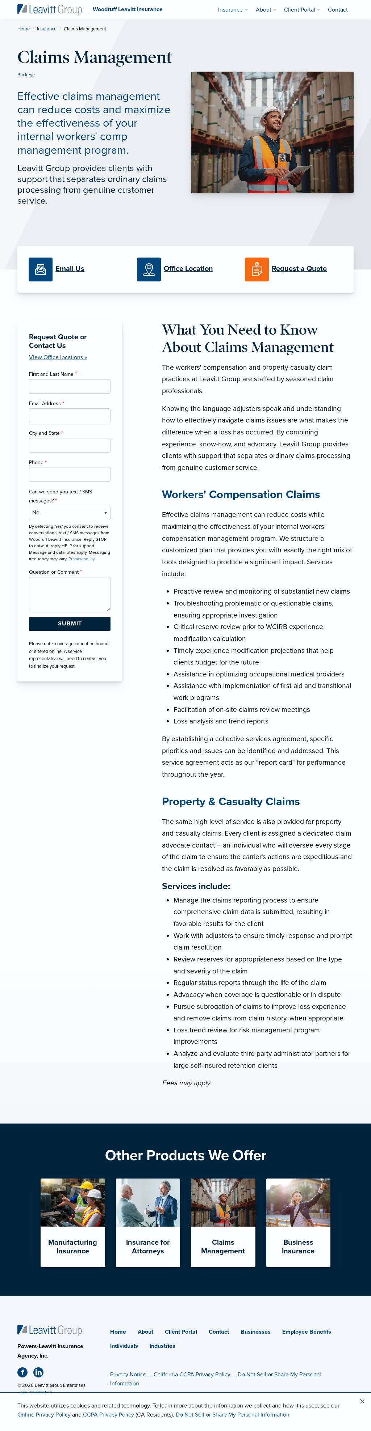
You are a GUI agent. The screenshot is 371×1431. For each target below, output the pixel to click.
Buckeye (26, 75)
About (145, 1332)
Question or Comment (55, 572)
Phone (38, 462)
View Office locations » (58, 357)
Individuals (124, 1346)
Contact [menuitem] (338, 9)
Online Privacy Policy (44, 1414)
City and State (46, 433)
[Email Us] (69, 269)
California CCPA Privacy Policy (192, 1374)
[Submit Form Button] (70, 624)
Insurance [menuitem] (230, 9)
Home (23, 29)
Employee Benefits (306, 1332)
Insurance (47, 29)
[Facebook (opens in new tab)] (25, 1373)
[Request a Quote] (293, 269)
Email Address (46, 403)
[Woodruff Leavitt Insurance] (49, 9)
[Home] (49, 1330)
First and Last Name (53, 374)
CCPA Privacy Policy (108, 1414)
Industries (162, 1346)
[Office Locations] (185, 269)
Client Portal (181, 1332)
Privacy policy (81, 558)
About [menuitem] (263, 9)
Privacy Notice (128, 1374)
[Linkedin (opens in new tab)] (41, 1373)
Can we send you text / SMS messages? (60, 496)
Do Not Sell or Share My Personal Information (232, 1414)
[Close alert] (362, 1401)
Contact (219, 1332)
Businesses (256, 1332)
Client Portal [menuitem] (299, 9)
